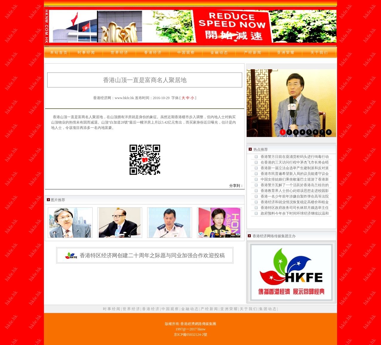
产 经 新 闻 (210, 309)
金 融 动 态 (190, 309)
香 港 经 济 (151, 309)
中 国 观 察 (170, 309)
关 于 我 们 (249, 309)
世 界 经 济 (132, 309)
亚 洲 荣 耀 (229, 309)
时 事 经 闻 (112, 309)
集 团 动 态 (268, 309)
